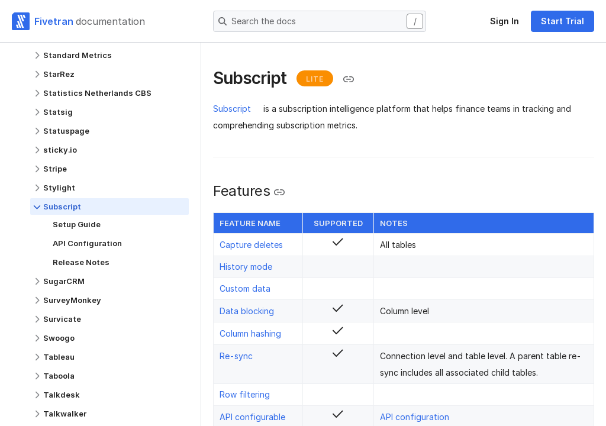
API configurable (252, 417)
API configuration (414, 417)
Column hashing (250, 333)
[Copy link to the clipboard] (348, 79)
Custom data (245, 288)
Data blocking (247, 311)
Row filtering (245, 394)
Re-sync (236, 356)
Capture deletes (251, 245)
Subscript (232, 109)
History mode (246, 267)
